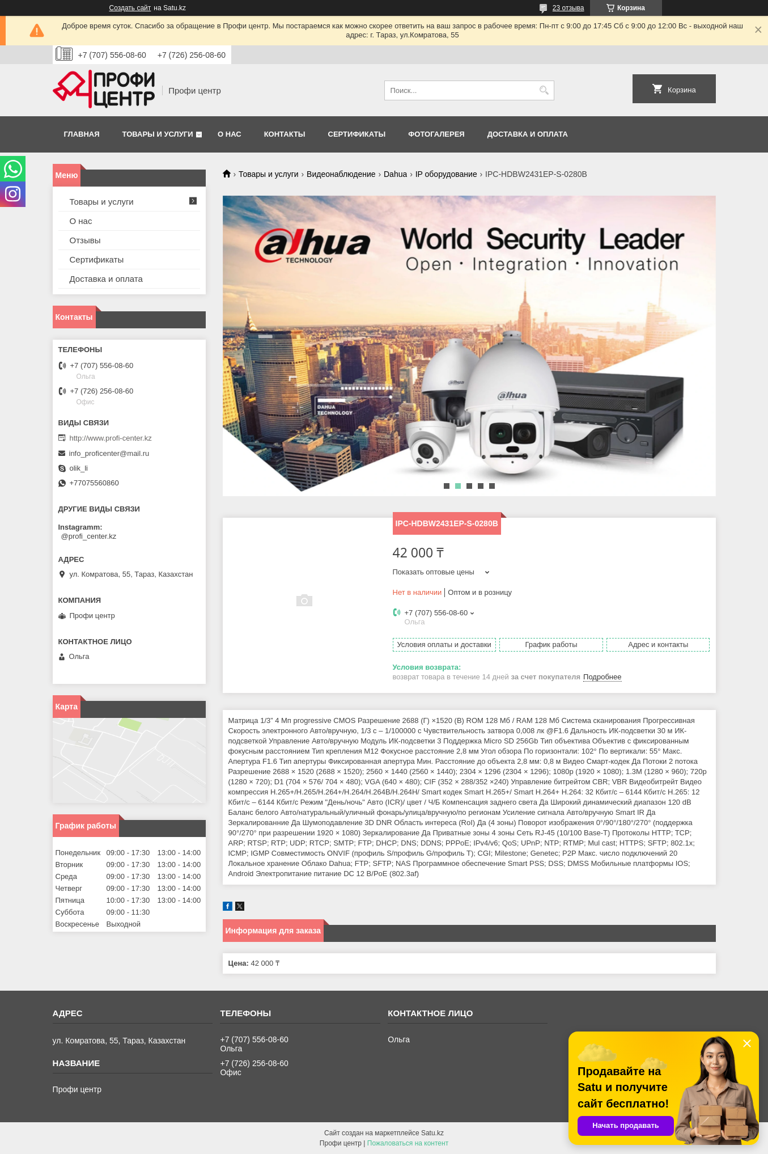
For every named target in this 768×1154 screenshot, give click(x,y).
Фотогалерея (436, 134)
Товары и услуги (157, 134)
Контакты (284, 134)
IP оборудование (446, 174)
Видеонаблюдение (341, 174)
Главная (82, 134)
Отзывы (85, 240)
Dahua (395, 174)
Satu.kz (432, 1133)
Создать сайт (130, 8)
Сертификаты (357, 134)
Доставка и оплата (527, 134)
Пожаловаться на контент (407, 1143)
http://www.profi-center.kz (111, 438)
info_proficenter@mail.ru (109, 453)
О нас (229, 134)
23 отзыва (568, 8)
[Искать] (544, 90)
